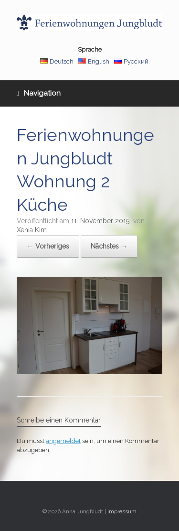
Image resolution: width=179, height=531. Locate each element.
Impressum (122, 511)
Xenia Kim (32, 230)
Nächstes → (109, 246)
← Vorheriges (48, 246)
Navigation (39, 93)
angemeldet (63, 440)
